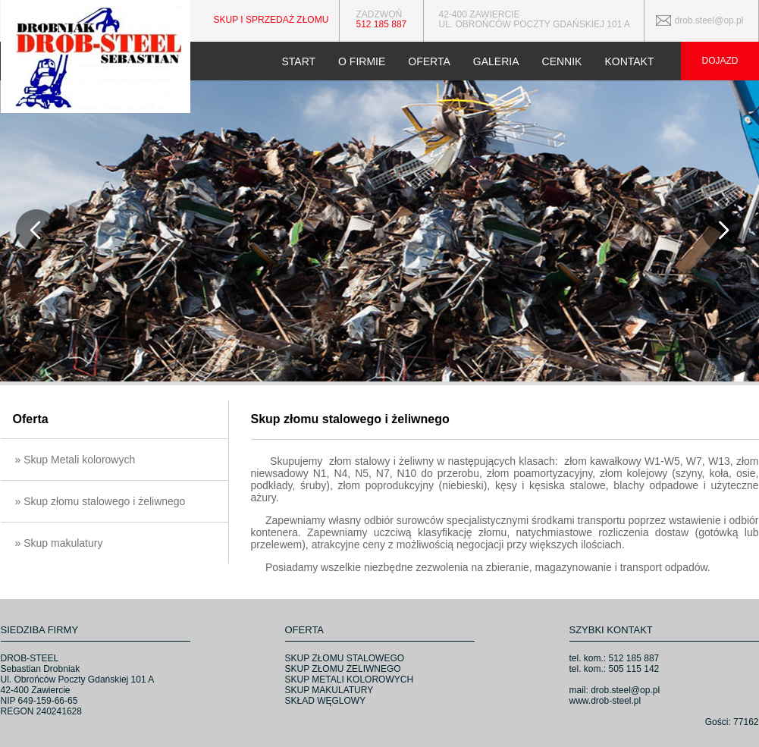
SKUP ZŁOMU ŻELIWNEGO (343, 669)
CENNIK (562, 61)
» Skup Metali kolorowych (75, 460)
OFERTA (429, 61)
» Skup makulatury (59, 543)
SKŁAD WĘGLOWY (325, 700)
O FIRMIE (361, 61)
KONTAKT (629, 61)
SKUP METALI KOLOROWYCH (349, 679)
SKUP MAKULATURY (329, 690)
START (298, 61)
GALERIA (496, 61)
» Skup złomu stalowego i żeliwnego (100, 501)
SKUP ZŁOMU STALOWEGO (345, 658)
